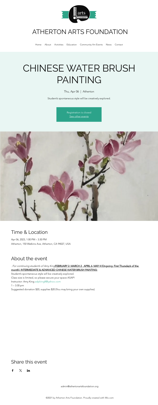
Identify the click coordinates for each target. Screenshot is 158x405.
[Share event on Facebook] (12, 370)
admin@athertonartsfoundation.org (79, 386)
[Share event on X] (20, 370)
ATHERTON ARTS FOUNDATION (80, 31)
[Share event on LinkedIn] (28, 370)
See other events (79, 116)
